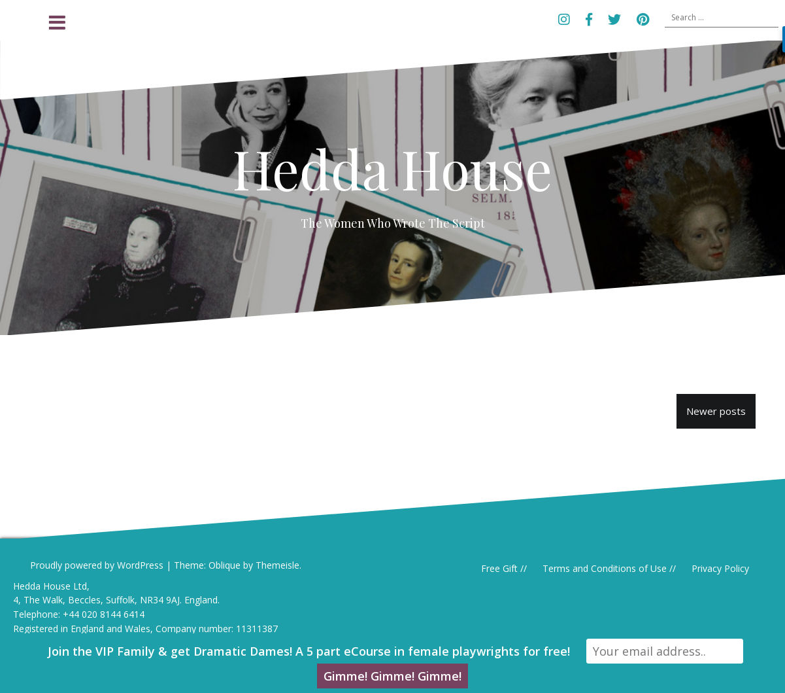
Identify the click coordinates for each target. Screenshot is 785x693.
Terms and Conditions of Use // (609, 568)
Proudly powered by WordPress (96, 565)
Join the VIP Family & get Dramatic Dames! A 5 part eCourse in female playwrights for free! (309, 651)
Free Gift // (504, 568)
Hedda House (392, 168)
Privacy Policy (720, 568)
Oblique (225, 565)
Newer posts (716, 411)
